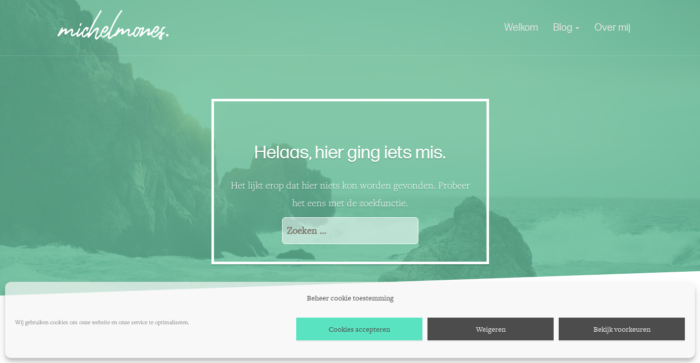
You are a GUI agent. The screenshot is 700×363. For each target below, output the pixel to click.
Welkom (521, 28)
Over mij (612, 28)
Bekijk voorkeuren (622, 329)
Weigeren (491, 329)
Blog (566, 28)
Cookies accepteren (359, 329)
